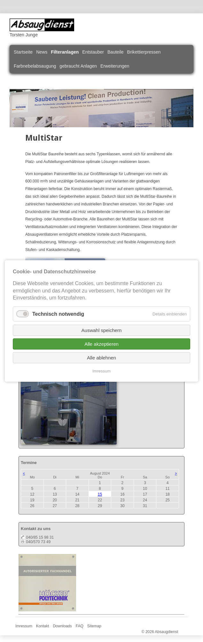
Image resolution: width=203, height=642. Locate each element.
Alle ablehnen (101, 357)
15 (100, 494)
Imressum (23, 626)
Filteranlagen (65, 52)
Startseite (23, 52)
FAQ (79, 626)
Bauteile (115, 52)
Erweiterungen (114, 66)
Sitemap (94, 626)
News (41, 52)
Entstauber (93, 52)
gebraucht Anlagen (78, 66)
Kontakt (42, 626)
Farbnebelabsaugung (35, 66)
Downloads (62, 626)
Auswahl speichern (102, 330)
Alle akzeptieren (101, 344)
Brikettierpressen (144, 52)
